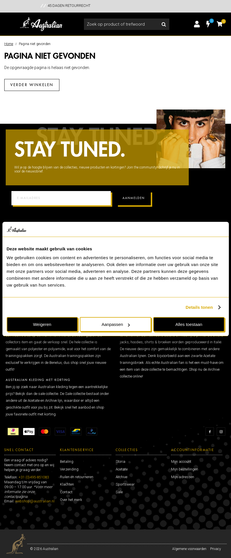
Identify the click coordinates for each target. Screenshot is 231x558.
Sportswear (125, 484)
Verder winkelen (31, 85)
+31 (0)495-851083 (34, 477)
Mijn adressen (182, 477)
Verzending (69, 469)
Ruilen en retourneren (76, 477)
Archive (121, 477)
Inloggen (196, 24)
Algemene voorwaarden (189, 549)
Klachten (67, 484)
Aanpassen (116, 324)
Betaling (66, 461)
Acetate (122, 469)
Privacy (215, 549)
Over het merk (71, 500)
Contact (66, 492)
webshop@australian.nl (35, 501)
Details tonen (199, 307)
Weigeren (42, 324)
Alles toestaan (188, 324)
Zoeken (163, 24)
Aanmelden (133, 198)
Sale (119, 492)
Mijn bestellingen (184, 469)
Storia (120, 461)
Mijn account (181, 461)
